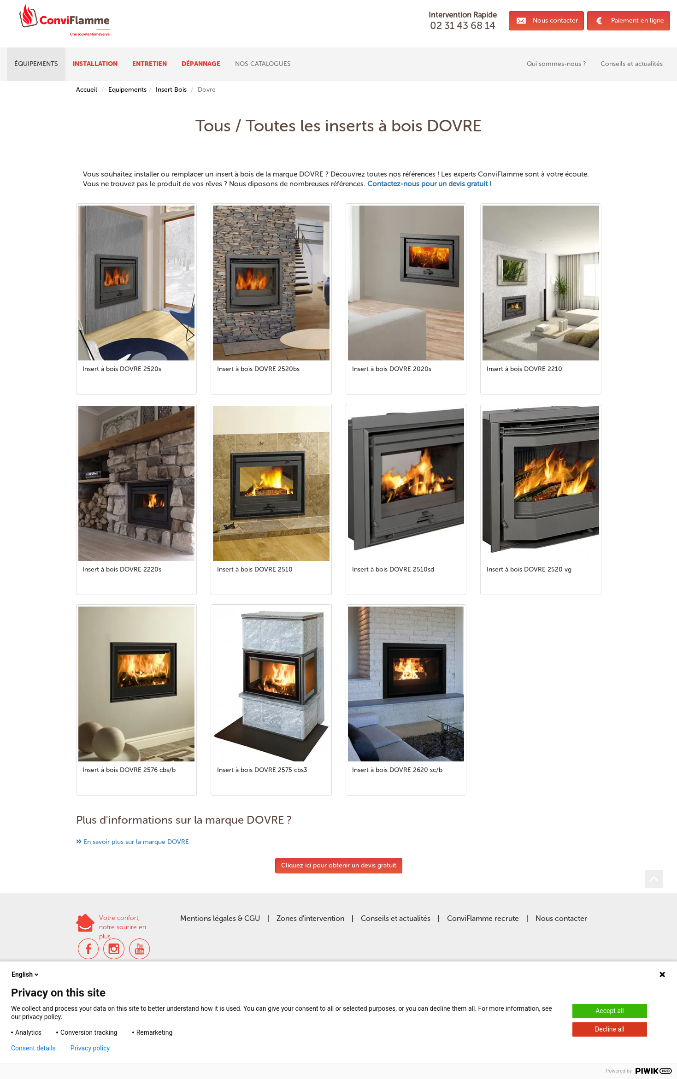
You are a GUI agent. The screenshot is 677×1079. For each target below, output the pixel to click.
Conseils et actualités (395, 918)
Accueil (86, 90)
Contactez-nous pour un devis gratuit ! (429, 184)
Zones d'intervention (310, 918)
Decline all (609, 1029)
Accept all (609, 1010)
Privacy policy (90, 1048)
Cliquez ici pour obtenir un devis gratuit (338, 865)
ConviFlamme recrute (483, 918)
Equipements (127, 90)
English (26, 974)
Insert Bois (171, 90)
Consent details (33, 1048)
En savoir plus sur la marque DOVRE (136, 842)
